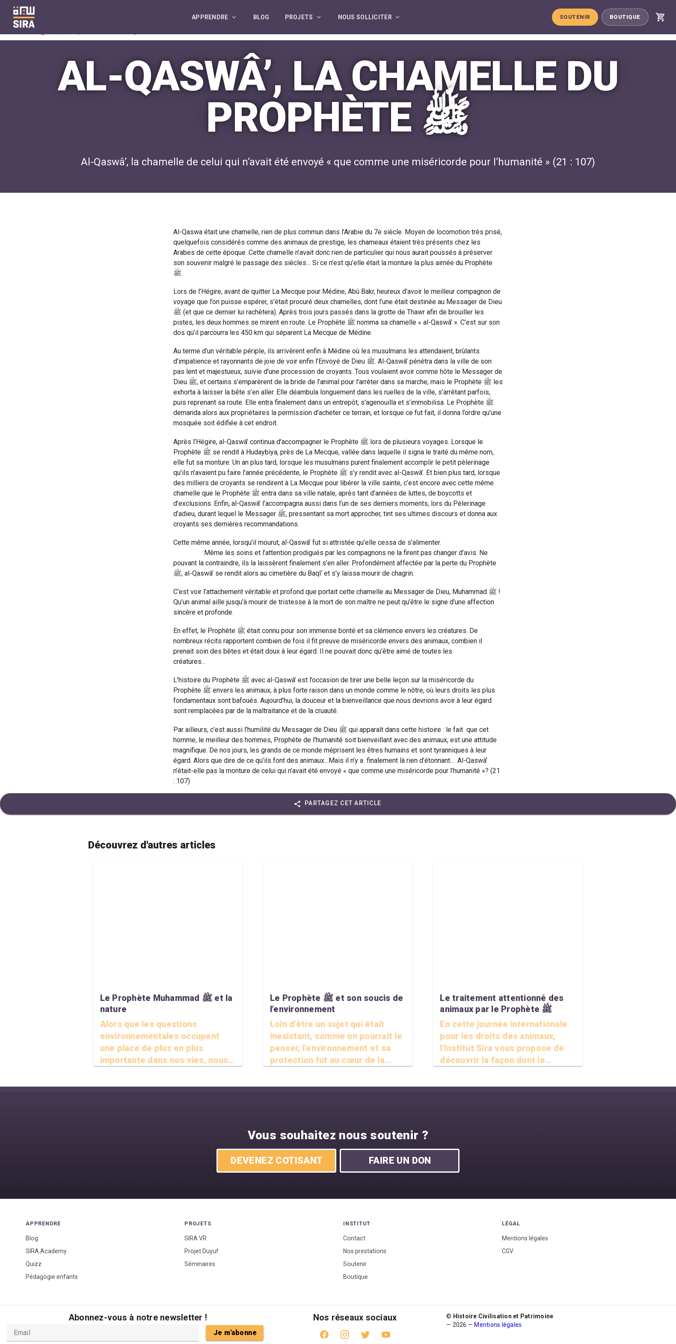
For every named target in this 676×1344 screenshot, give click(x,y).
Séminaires (199, 1263)
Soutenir (575, 17)
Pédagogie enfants (52, 1276)
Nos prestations (364, 1251)
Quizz (34, 1263)
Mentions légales (525, 1238)
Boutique (625, 17)
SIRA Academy (46, 1251)
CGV (507, 1251)
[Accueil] (24, 17)
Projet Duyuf (201, 1251)
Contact (354, 1238)
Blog (32, 1238)
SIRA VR (195, 1238)
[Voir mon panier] (660, 17)
